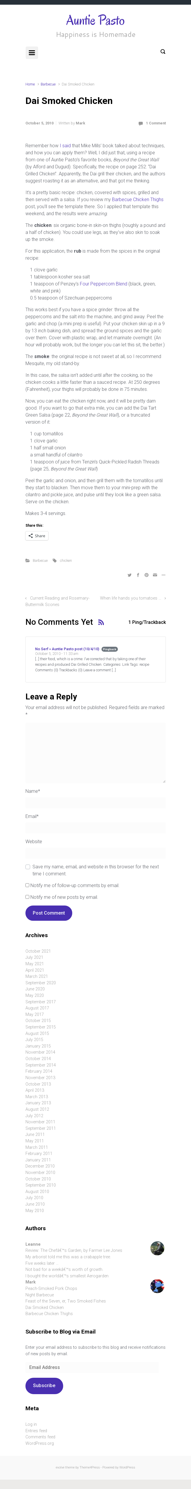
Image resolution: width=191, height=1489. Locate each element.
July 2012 (34, 1115)
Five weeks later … (41, 1263)
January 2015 (38, 1046)
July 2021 (34, 957)
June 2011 (35, 1134)
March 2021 (36, 976)
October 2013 (38, 1084)
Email (32, 816)
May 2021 (34, 963)
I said (65, 145)
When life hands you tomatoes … (130, 598)
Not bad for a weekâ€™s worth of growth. (64, 1269)
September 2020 (40, 982)
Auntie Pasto (95, 20)
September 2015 (40, 1027)
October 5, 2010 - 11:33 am (56, 653)
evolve (60, 1467)
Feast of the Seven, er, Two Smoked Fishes (65, 1301)
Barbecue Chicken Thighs (138, 199)
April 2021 (34, 970)
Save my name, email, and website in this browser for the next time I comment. (95, 870)
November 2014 (40, 1052)
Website (33, 841)
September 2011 (40, 1128)
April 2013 (34, 1090)
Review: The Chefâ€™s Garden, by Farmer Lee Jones (73, 1250)
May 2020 (34, 995)
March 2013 (36, 1096)
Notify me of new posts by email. (64, 897)
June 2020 (35, 989)
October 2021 (38, 951)
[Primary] (32, 53)
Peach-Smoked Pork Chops (51, 1288)
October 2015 (38, 1020)
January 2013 (38, 1103)
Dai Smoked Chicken (44, 1307)
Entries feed (36, 1430)
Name (32, 791)
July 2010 (34, 1197)
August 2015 (37, 1033)
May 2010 (34, 1210)
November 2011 (40, 1122)
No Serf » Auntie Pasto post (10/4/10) (67, 649)
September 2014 (40, 1065)
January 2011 (38, 1160)
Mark (80, 123)
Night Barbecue (39, 1295)
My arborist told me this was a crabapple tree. (68, 1256)
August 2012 (37, 1109)
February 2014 (38, 1071)
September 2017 (40, 1001)
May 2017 (34, 1014)
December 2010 (40, 1166)
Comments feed (40, 1437)
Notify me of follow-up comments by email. (75, 885)
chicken (66, 560)
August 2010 (37, 1191)
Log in (31, 1424)
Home (30, 84)
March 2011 (36, 1147)
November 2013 (40, 1077)
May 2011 (34, 1141)
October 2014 (38, 1058)
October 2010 (38, 1179)
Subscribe (44, 1385)
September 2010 (40, 1185)
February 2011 (38, 1153)
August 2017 (37, 1008)
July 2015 (34, 1039)
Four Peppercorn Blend (103, 284)
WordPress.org (39, 1443)
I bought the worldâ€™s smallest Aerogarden (67, 1276)
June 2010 (35, 1204)
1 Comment (156, 123)
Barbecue (48, 84)
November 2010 (40, 1172)
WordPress (127, 1467)
